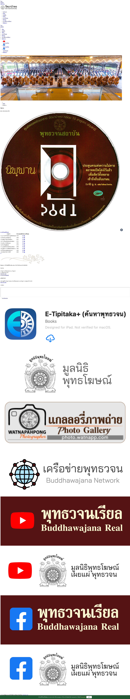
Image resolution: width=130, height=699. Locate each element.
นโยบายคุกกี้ (83, 697)
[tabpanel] (65, 283)
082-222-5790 (3, 282)
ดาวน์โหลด (4, 34)
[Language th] (1, 1)
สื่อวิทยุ (3, 35)
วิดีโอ (3, 32)
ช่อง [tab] (16, 265)
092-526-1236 (3, 273)
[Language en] (2, 2)
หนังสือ (3, 30)
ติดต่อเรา (4, 38)
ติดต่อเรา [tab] (2, 265)
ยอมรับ (89, 697)
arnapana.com (25, 694)
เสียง (3, 29)
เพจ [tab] (23, 265)
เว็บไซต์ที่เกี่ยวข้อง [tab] (9, 265)
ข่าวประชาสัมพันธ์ (5, 275)
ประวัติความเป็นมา (6, 37)
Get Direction (4, 298)
